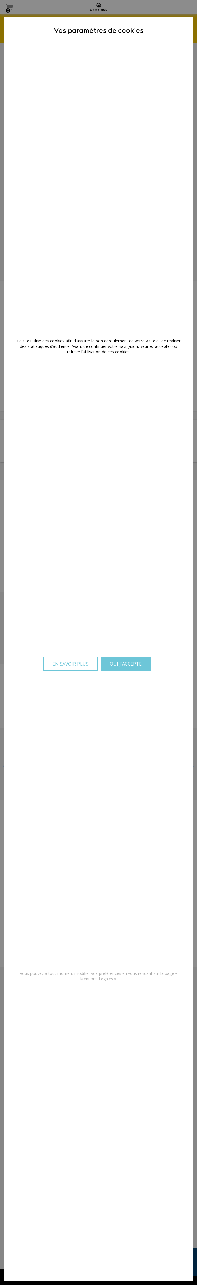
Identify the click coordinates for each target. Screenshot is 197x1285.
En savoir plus (70, 664)
